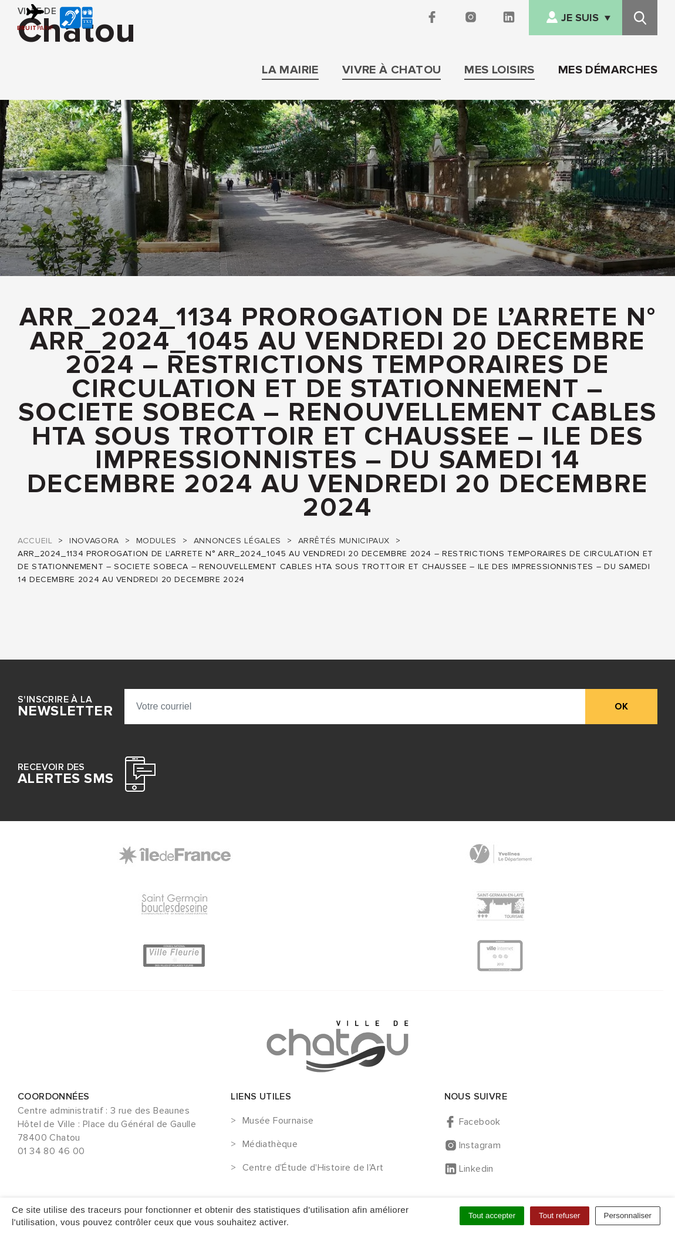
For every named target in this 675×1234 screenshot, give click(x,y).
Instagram (480, 1145)
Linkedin (476, 1169)
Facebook (480, 1122)
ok (621, 706)
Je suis (580, 18)
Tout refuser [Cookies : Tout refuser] (559, 1215)
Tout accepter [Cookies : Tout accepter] (491, 1215)
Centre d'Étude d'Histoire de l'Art (313, 1168)
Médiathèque (270, 1144)
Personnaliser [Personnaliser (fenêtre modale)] (628, 1215)
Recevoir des (65, 774)
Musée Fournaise (278, 1121)
